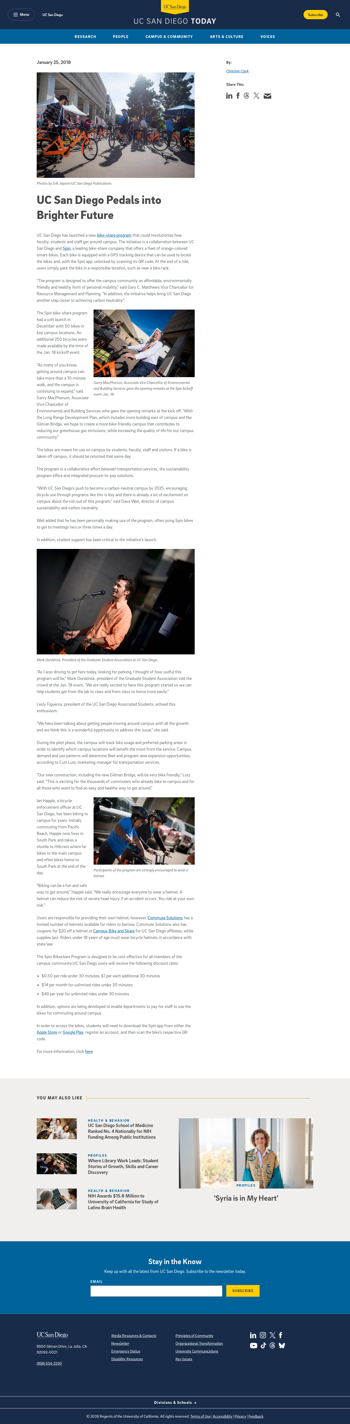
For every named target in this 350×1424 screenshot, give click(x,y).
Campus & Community (169, 36)
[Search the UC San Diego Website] (338, 14)
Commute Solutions (165, 917)
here (89, 1051)
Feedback (255, 1416)
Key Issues (183, 1358)
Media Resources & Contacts (133, 1335)
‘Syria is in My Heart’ (246, 1197)
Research (85, 36)
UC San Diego (53, 14)
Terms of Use (200, 1416)
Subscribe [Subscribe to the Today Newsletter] (315, 14)
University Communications (196, 1351)
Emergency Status (125, 1351)
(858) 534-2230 (49, 1363)
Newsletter (120, 1343)
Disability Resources (127, 1358)
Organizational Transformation (199, 1343)
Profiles (246, 1185)
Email (96, 1281)
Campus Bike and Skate (114, 930)
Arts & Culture (227, 36)
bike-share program (114, 235)
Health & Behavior (109, 1120)
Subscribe (243, 1290)
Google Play (73, 1032)
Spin (66, 248)
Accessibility (222, 1416)
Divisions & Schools (175, 1402)
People (121, 36)
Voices (268, 36)
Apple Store (47, 1032)
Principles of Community (194, 1335)
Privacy (240, 1416)
